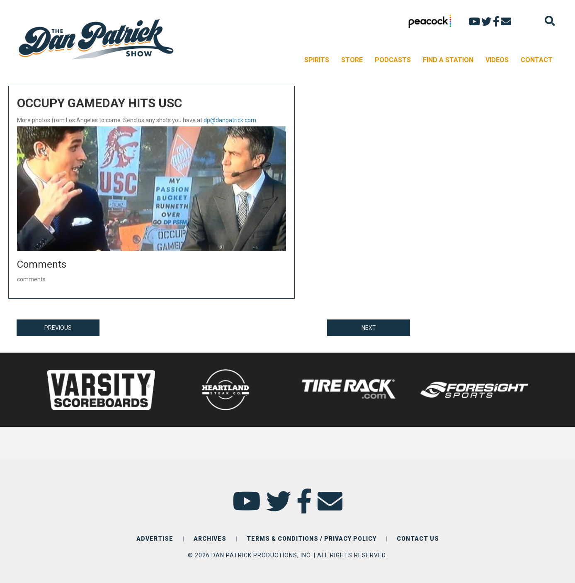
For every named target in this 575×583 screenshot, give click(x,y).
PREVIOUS (58, 327)
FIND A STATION (448, 60)
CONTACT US (418, 538)
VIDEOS (497, 60)
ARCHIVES (210, 538)
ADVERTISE (154, 538)
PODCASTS (393, 60)
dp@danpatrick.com (230, 120)
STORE (352, 60)
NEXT (368, 327)
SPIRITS (316, 60)
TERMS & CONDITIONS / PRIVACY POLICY (311, 538)
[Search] (549, 20)
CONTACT (537, 60)
